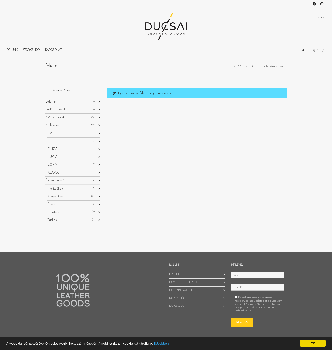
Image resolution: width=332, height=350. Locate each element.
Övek (51, 204)
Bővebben (161, 343)
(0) (319, 50)
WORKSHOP (31, 49)
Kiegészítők (55, 196)
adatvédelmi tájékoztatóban (262, 307)
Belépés (321, 17)
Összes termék (55, 180)
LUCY (52, 157)
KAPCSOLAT (53, 49)
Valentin (51, 101)
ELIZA (52, 149)
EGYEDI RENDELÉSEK (183, 282)
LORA (52, 165)
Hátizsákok (55, 188)
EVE (50, 133)
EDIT (51, 141)
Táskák (52, 220)
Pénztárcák (55, 212)
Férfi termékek (55, 109)
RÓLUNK (12, 49)
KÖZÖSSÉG (177, 298)
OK (313, 343)
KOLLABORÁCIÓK (181, 290)
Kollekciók (52, 125)
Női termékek (55, 117)
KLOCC (53, 172)
